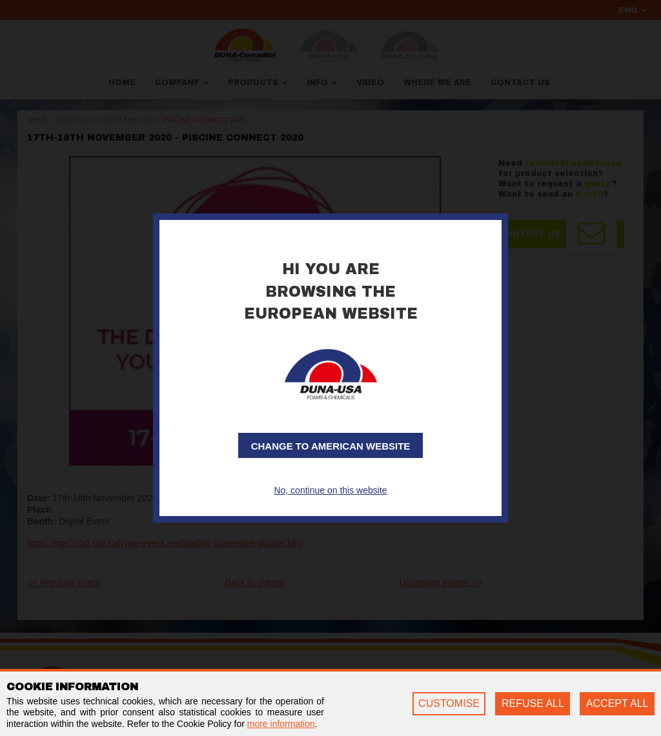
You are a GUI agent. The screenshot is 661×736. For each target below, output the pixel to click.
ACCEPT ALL (617, 703)
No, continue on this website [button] (330, 490)
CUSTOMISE (449, 703)
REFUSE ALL (533, 703)
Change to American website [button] (331, 446)
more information (281, 724)
